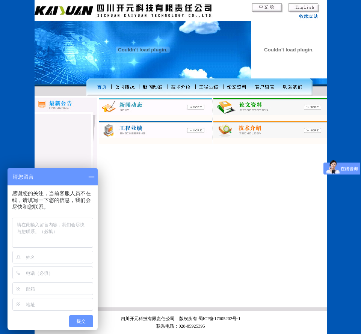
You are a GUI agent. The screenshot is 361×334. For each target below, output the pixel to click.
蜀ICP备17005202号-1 (219, 318)
